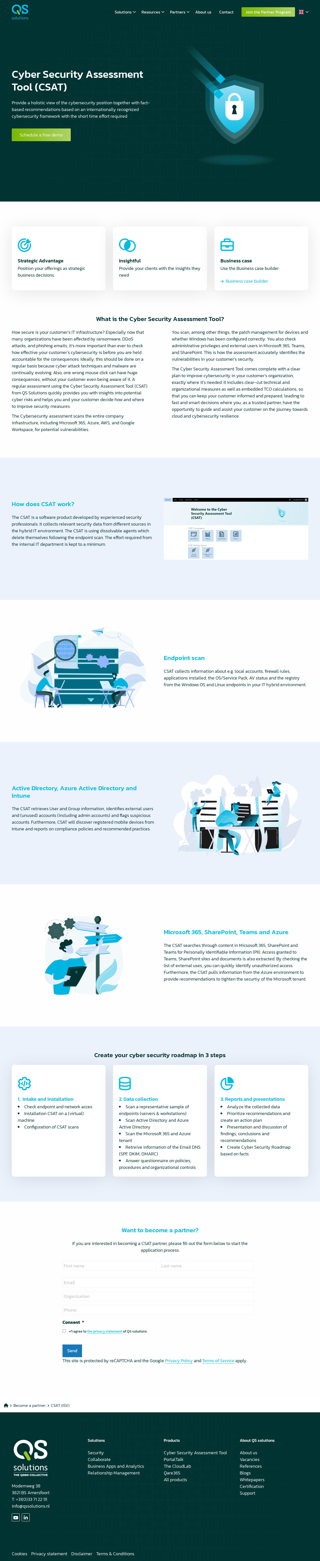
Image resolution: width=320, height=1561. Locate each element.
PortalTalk (174, 1459)
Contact (226, 12)
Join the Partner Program (268, 12)
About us (203, 12)
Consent (73, 1322)
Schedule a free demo (41, 134)
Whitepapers (252, 1479)
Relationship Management (114, 1472)
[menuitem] (124, 12)
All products (175, 1479)
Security (96, 1452)
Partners (180, 12)
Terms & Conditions (115, 1553)
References (251, 1466)
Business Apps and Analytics (116, 1466)
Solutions (125, 12)
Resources (153, 12)
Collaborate (99, 1459)
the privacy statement (104, 1331)
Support (247, 1493)
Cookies (19, 1553)
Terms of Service (218, 1360)
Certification (252, 1486)
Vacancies (250, 1459)
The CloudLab (177, 1466)
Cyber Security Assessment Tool (195, 1452)
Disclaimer (81, 1553)
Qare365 (172, 1472)
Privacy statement (49, 1553)
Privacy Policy (179, 1360)
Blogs (245, 1472)
